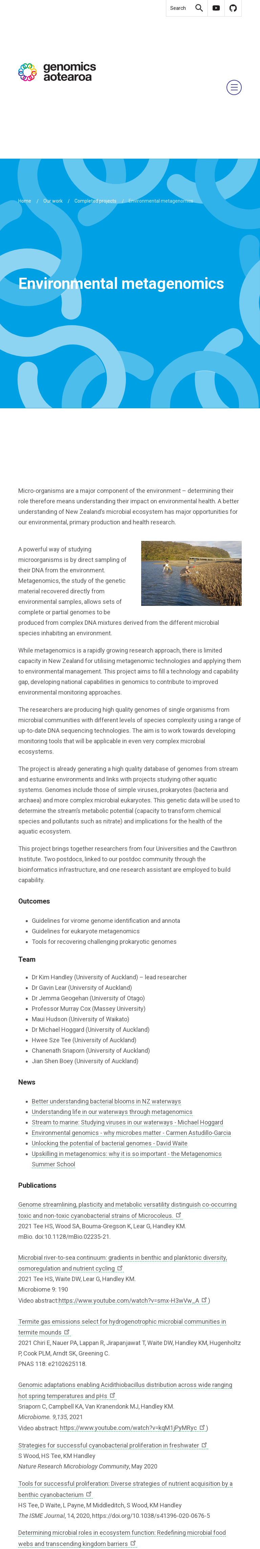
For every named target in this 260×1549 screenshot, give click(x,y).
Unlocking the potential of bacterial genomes (92, 1143)
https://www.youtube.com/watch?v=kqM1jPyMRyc (133, 1427)
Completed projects (95, 201)
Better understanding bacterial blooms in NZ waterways (106, 1101)
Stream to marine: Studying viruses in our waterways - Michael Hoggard (127, 1122)
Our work (53, 201)
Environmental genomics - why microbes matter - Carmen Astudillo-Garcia (131, 1132)
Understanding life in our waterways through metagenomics (112, 1111)
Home (24, 201)
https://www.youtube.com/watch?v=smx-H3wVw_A (133, 1300)
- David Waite (170, 1143)
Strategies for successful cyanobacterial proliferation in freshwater (113, 1445)
